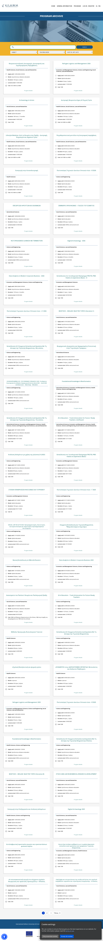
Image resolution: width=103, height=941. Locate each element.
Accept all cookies (67, 936)
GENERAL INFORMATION (64, 6)
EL (96, 6)
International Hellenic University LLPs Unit (27, 924)
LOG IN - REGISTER (88, 6)
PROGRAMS (77, 6)
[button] (4, 936)
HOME (53, 6)
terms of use (70, 931)
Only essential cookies (50, 936)
